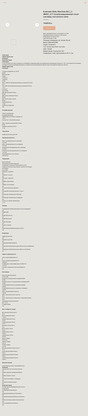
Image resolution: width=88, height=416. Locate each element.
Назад (4, 2)
